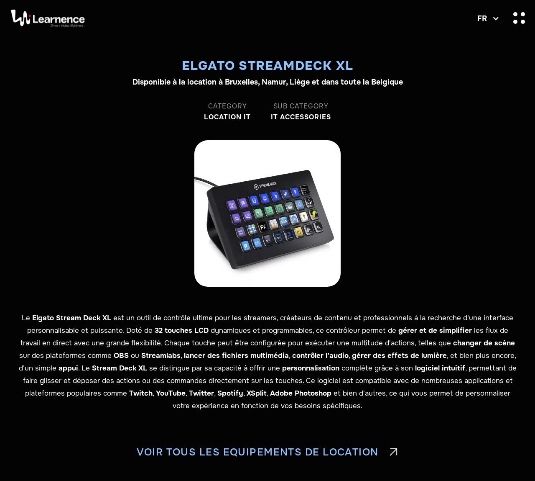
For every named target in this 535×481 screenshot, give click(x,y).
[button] (486, 18)
